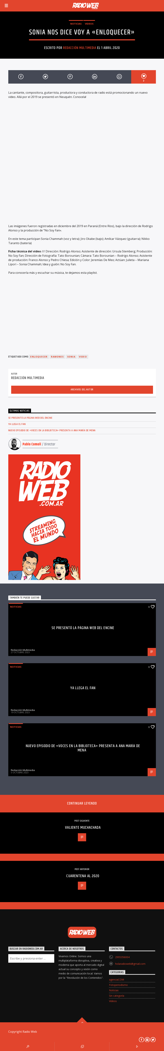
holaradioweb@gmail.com (130, 963)
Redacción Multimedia (79, 48)
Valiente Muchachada (83, 827)
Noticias (76, 23)
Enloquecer (38, 356)
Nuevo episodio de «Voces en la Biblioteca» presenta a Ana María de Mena (52, 430)
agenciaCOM (116, 979)
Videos (89, 23)
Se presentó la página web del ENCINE (30, 418)
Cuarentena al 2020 (82, 876)
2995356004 (122, 957)
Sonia (71, 356)
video (83, 356)
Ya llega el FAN (17, 424)
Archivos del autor (82, 389)
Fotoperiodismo (118, 985)
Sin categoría (116, 995)
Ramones (57, 356)
